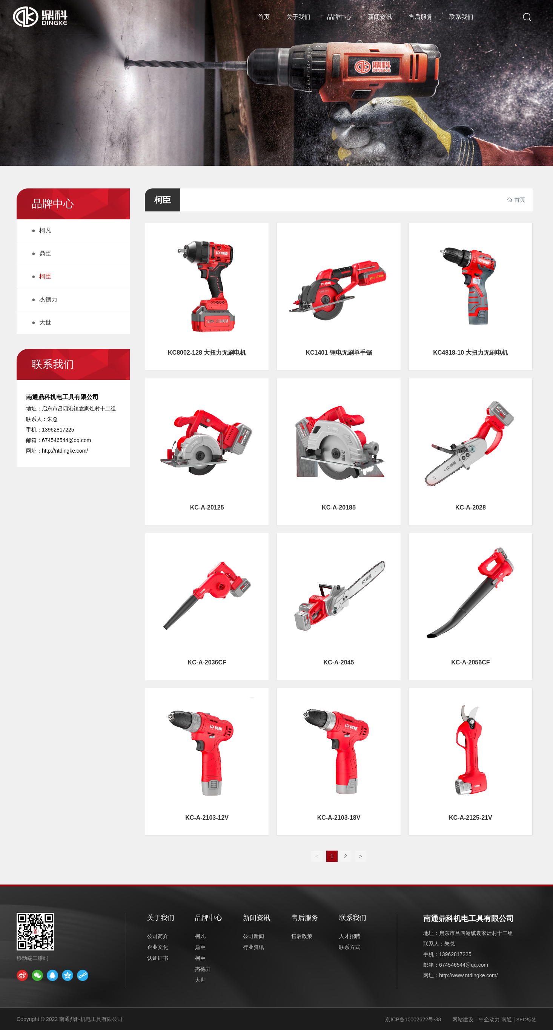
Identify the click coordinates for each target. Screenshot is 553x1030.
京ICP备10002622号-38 (413, 1019)
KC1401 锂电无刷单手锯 (339, 352)
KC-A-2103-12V (207, 817)
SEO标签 (526, 1019)
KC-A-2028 (470, 507)
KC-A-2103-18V (339, 817)
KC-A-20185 (339, 507)
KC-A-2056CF (470, 662)
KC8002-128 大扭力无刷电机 (207, 352)
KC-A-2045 (339, 662)
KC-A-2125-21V (470, 817)
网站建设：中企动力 (476, 1019)
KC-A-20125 (207, 507)
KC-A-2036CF (207, 662)
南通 (506, 1019)
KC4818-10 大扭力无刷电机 (470, 352)
